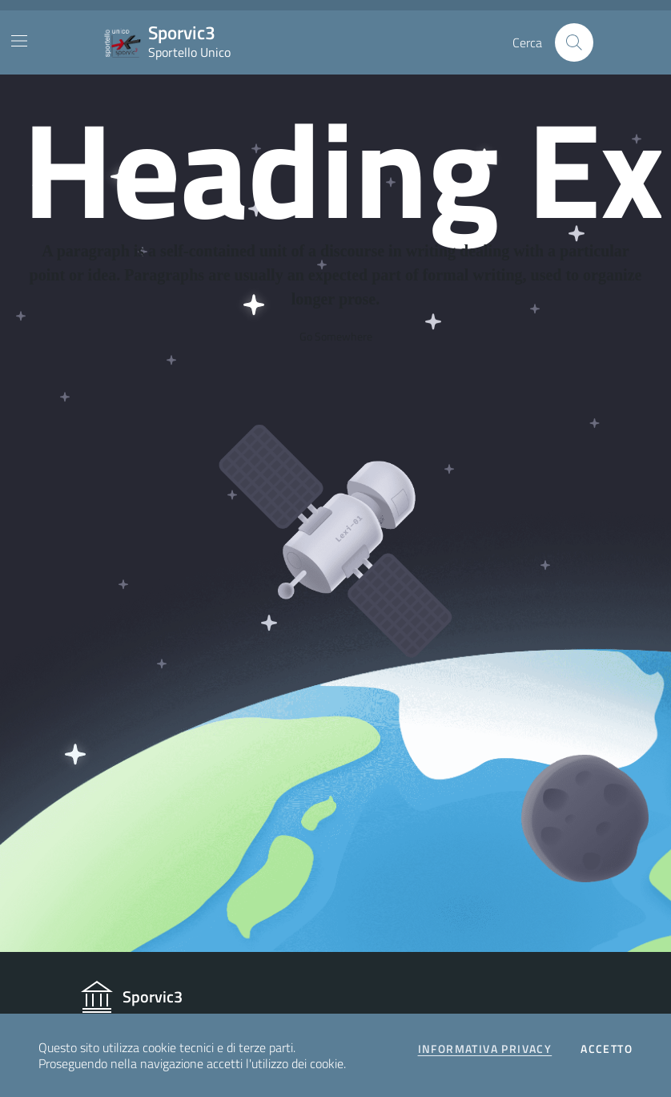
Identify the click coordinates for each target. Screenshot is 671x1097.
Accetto (607, 1049)
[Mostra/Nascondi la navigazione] (19, 40)
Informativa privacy (485, 1049)
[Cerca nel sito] (574, 42)
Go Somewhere (335, 336)
